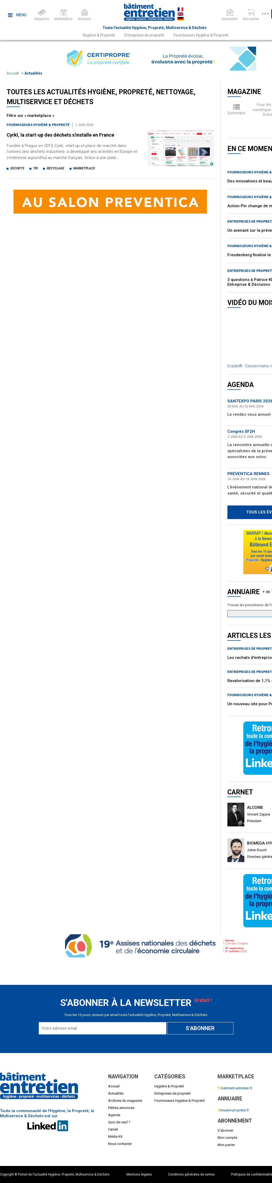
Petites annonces (121, 1108)
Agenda (114, 1115)
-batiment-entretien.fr (235, 1088)
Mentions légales (139, 1174)
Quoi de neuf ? (119, 1122)
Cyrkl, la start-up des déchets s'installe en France (60, 135)
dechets (17, 168)
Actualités (33, 73)
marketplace (84, 168)
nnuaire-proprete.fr (233, 1110)
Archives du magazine (125, 1101)
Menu (17, 15)
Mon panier (226, 1145)
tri (35, 168)
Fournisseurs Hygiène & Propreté (201, 35)
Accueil (13, 73)
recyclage (55, 168)
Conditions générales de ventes (191, 1174)
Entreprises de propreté (144, 35)
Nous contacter (120, 1144)
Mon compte (227, 1138)
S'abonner (225, 1130)
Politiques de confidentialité (251, 1174)
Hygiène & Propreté (99, 35)
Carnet (113, 1129)
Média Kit (115, 1137)
